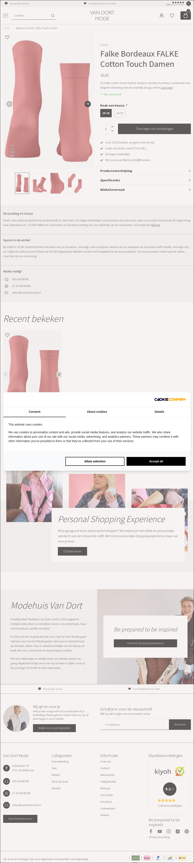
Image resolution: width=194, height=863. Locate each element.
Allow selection (95, 461)
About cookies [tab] (97, 411)
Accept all (156, 461)
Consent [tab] (35, 411)
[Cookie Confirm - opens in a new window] (170, 399)
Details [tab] (159, 411)
